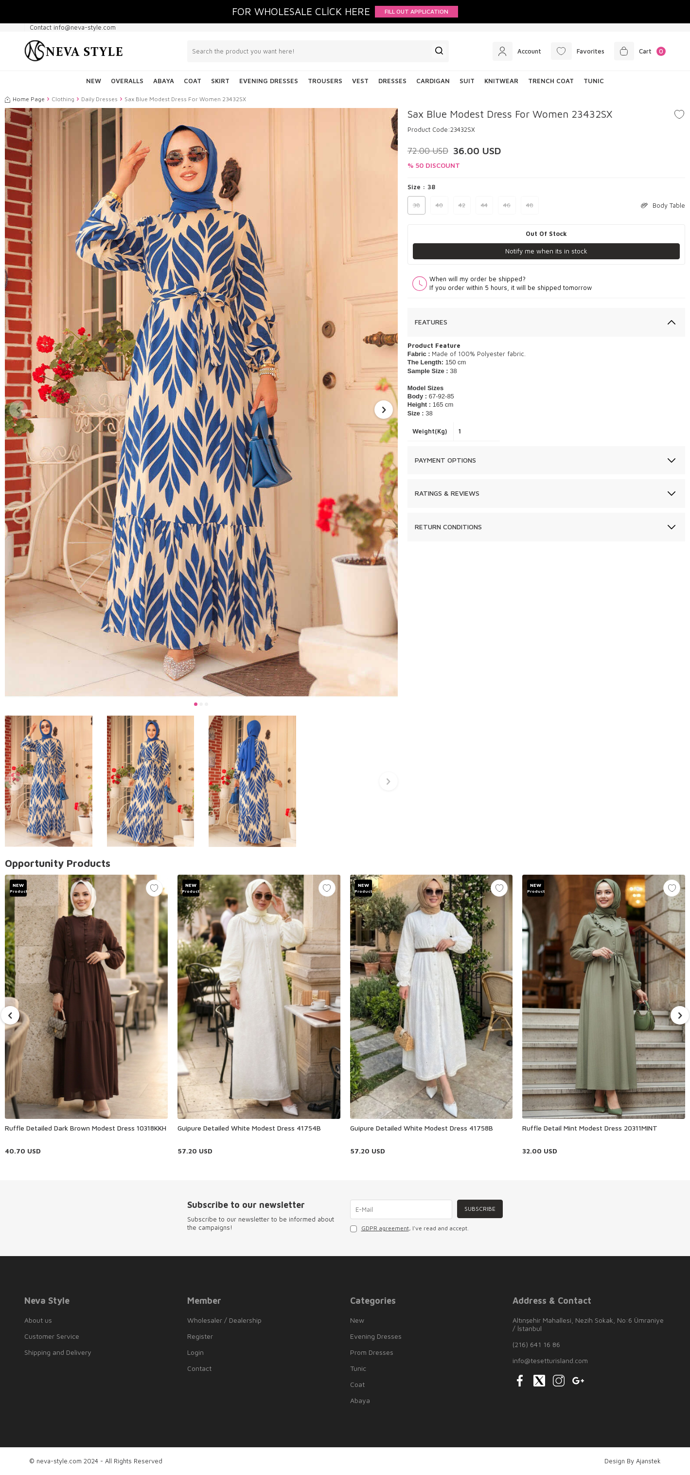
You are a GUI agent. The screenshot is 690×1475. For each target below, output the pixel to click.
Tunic (594, 81)
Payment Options (445, 460)
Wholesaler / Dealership (224, 1320)
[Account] (508, 51)
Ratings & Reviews (447, 493)
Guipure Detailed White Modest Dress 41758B (421, 1128)
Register (200, 1336)
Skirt (220, 81)
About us (38, 1320)
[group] (201, 403)
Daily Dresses (99, 99)
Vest (360, 81)
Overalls (127, 81)
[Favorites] (572, 51)
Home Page (25, 99)
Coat (192, 81)
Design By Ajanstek (632, 1461)
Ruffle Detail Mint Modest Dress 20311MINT (589, 1128)
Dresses (392, 81)
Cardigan (433, 81)
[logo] (73, 51)
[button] (195, 704)
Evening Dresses (268, 81)
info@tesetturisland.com (550, 1360)
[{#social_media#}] (520, 1380)
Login (195, 1352)
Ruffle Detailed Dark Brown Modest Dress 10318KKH (85, 1128)
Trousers (325, 81)
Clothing (63, 99)
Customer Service (51, 1336)
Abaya (163, 81)
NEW (93, 81)
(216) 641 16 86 (536, 1344)
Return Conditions (448, 527)
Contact (199, 1368)
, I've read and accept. (409, 1228)
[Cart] (638, 51)
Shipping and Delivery (57, 1352)
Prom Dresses (371, 1352)
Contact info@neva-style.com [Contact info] (73, 27)
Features (431, 322)
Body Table (663, 205)
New (357, 1320)
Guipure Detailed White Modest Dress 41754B (249, 1128)
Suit (467, 81)
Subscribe (479, 1209)
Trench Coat (551, 81)
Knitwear (501, 81)
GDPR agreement (385, 1228)
